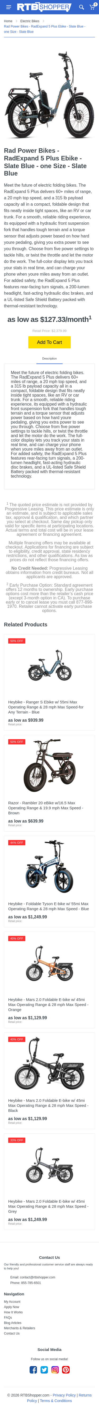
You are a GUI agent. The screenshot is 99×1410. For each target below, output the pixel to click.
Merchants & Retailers (19, 1328)
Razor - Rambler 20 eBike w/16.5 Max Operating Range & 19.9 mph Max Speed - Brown (45, 808)
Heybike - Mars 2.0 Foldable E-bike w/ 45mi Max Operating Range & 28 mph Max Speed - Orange (48, 1004)
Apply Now (11, 1307)
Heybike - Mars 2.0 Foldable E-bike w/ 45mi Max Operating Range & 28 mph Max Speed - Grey (48, 1206)
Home (8, 21)
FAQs (8, 1317)
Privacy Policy (64, 1395)
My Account (12, 1302)
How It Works (13, 1312)
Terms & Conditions (56, 1401)
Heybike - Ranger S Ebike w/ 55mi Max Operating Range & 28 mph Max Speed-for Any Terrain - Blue (45, 707)
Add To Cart (49, 342)
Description (49, 358)
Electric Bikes (29, 21)
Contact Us (12, 1333)
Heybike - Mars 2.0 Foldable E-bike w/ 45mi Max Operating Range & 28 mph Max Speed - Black (48, 1105)
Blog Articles (12, 1323)
